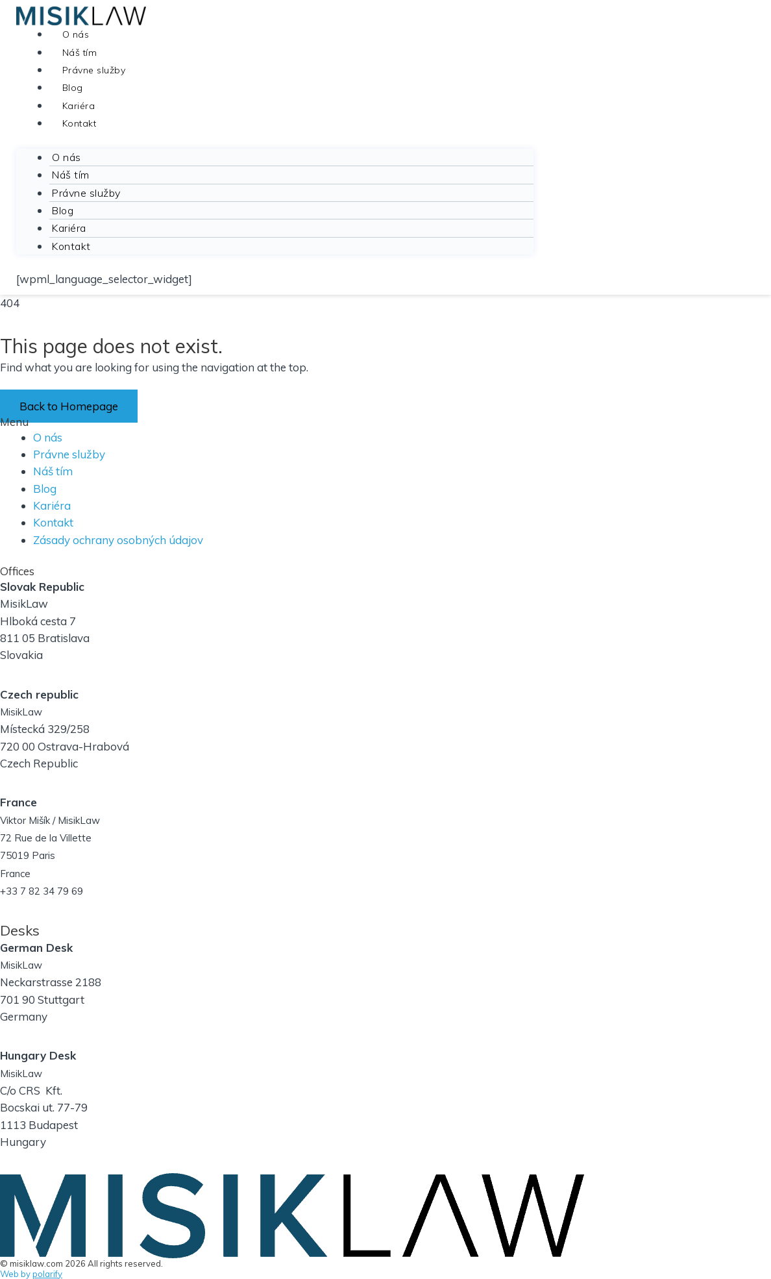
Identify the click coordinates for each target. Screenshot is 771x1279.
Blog (72, 87)
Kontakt (79, 123)
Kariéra (78, 106)
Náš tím (79, 52)
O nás (76, 34)
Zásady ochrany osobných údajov (118, 540)
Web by (31, 1274)
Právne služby (94, 70)
